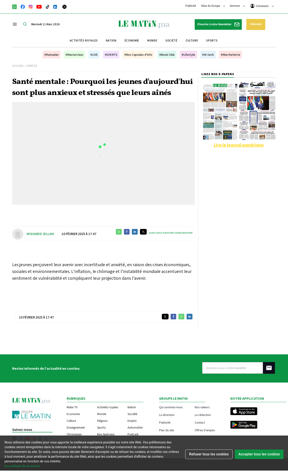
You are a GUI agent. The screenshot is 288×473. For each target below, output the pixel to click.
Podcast (133, 434)
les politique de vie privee (22, 466)
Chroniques (74, 434)
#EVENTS (111, 55)
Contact (200, 422)
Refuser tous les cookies (209, 454)
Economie (73, 414)
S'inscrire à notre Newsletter (218, 24)
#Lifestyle (188, 55)
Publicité (190, 5)
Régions (102, 421)
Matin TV (72, 407)
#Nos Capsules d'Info (138, 55)
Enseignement (76, 427)
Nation (111, 40)
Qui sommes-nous (171, 407)
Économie (132, 40)
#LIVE (94, 55)
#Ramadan (51, 55)
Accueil (18, 66)
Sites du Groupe (213, 5)
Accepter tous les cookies (259, 454)
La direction (166, 415)
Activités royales (84, 40)
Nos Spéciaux (105, 434)
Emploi (132, 421)
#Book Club (167, 55)
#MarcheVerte (230, 55)
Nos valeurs (202, 407)
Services (237, 5)
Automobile (135, 427)
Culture (192, 40)
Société (171, 40)
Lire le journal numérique (239, 145)
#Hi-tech (208, 55)
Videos (32, 66)
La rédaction (203, 415)
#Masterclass (74, 55)
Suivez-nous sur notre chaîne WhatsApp (170, 232)
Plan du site (166, 430)
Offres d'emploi (205, 430)
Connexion (262, 6)
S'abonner (256, 24)
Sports (211, 40)
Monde (152, 40)
